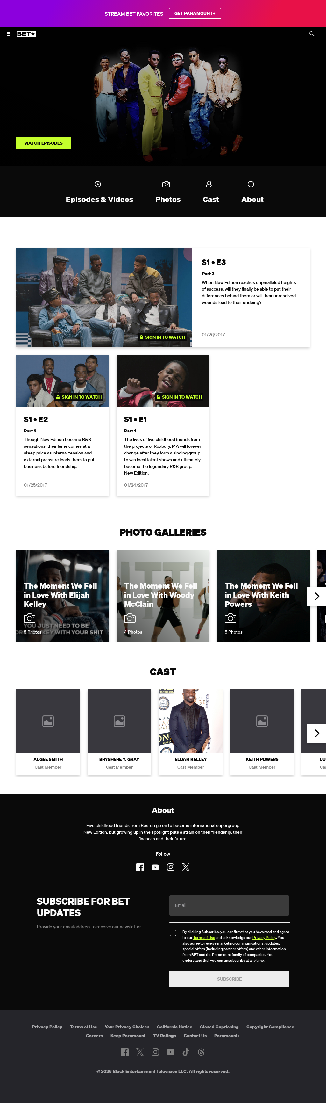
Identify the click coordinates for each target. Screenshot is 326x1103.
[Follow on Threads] (201, 1052)
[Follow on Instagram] (170, 867)
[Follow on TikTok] (186, 1052)
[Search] (312, 33)
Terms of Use (204, 937)
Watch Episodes (43, 143)
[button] (316, 596)
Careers (94, 1036)
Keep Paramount (127, 1036)
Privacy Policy (264, 937)
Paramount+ (227, 1036)
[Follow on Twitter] (185, 867)
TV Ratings (164, 1036)
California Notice (174, 1027)
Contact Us (195, 1036)
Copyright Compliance (270, 1027)
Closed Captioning (219, 1027)
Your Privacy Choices (127, 1027)
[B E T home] (26, 36)
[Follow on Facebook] (140, 867)
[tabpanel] (163, 375)
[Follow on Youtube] (155, 867)
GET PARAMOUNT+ (195, 13)
